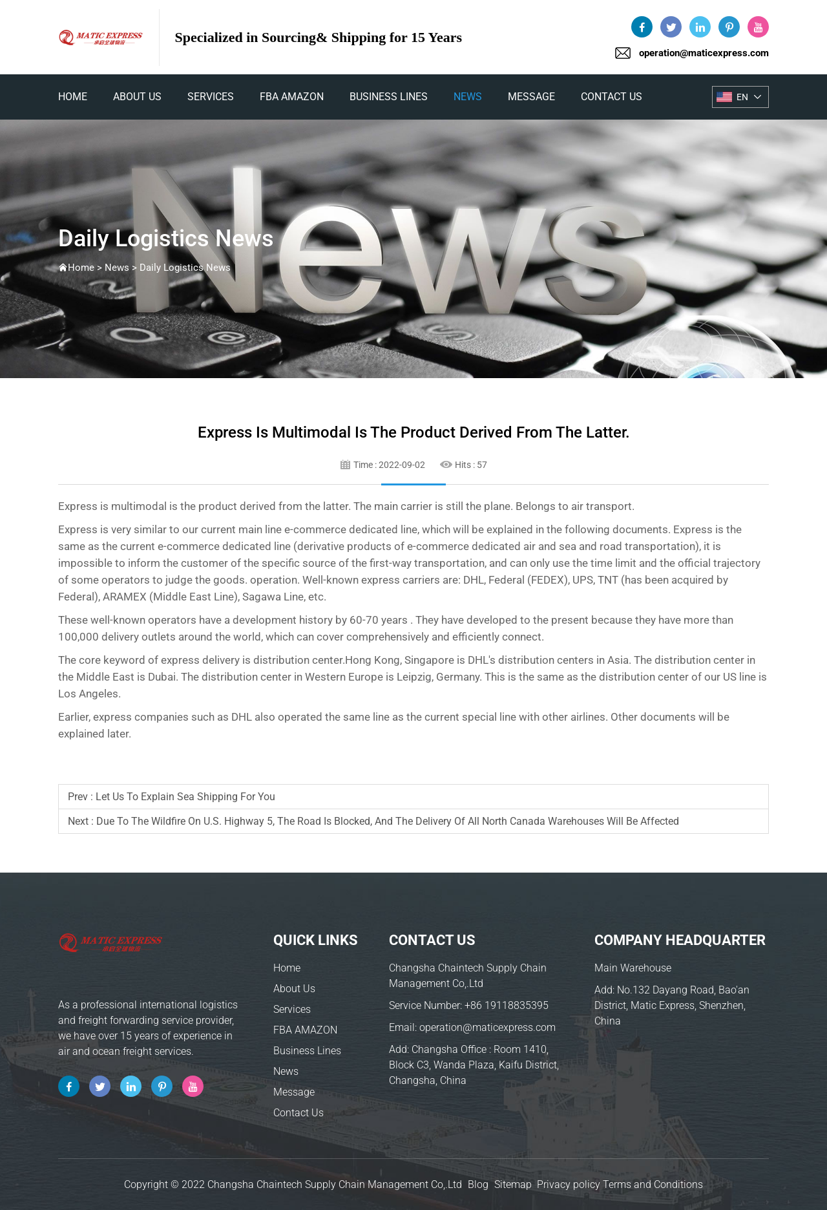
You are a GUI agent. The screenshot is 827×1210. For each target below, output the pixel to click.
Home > (86, 267)
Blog (478, 1184)
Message (531, 96)
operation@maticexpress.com (704, 53)
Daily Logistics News (185, 267)
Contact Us (611, 96)
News (468, 96)
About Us (137, 96)
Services (210, 96)
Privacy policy (568, 1184)
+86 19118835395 (507, 1005)
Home (286, 968)
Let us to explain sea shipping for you (185, 797)
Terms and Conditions (653, 1184)
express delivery (200, 659)
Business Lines (389, 96)
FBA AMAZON (292, 96)
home (72, 96)
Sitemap (513, 1184)
